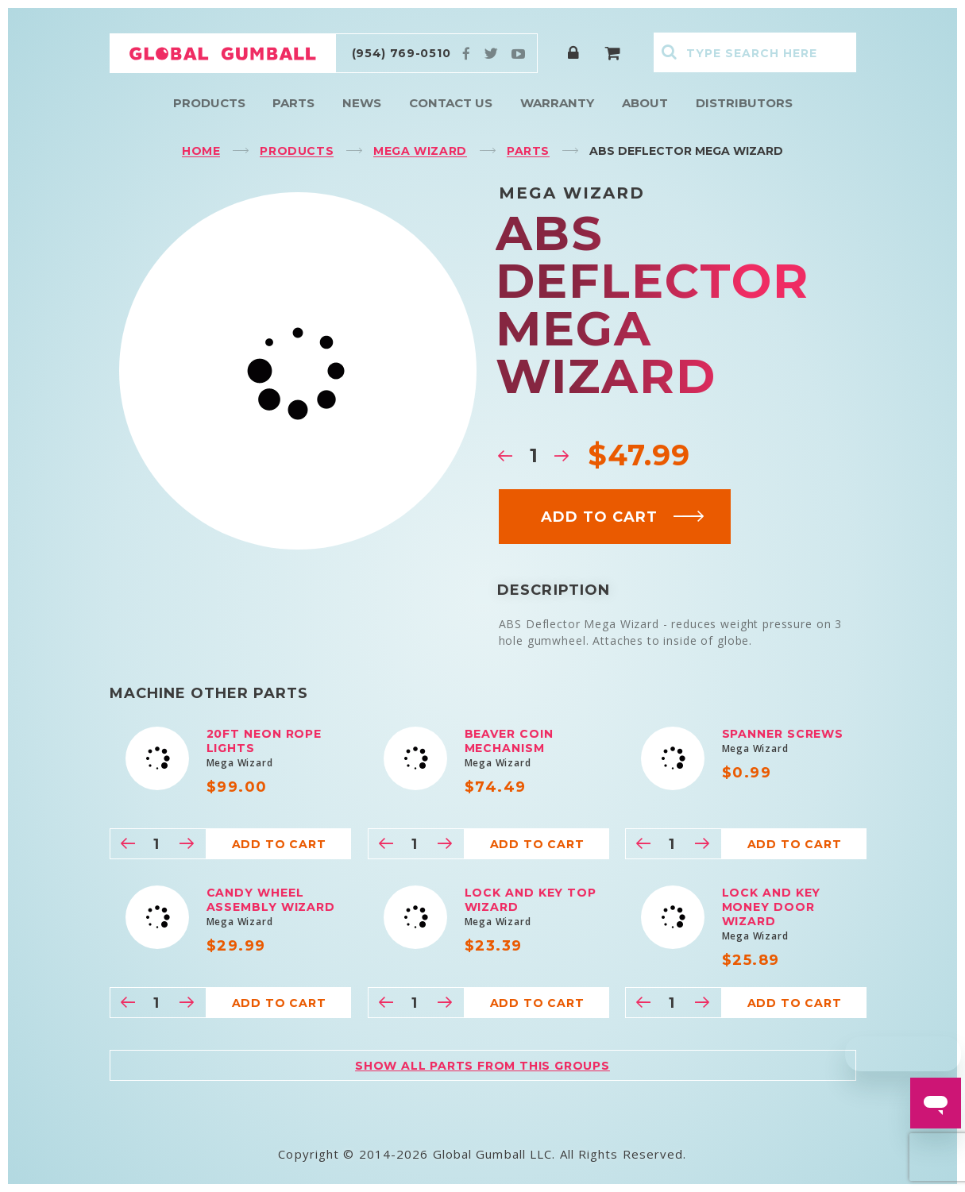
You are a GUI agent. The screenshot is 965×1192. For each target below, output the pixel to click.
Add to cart (623, 517)
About (645, 102)
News (361, 102)
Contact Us (450, 102)
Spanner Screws (783, 734)
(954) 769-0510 (401, 53)
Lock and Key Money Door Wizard (771, 906)
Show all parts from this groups (482, 1066)
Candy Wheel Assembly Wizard (271, 899)
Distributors (744, 102)
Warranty (557, 102)
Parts (293, 102)
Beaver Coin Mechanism (509, 741)
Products (209, 102)
